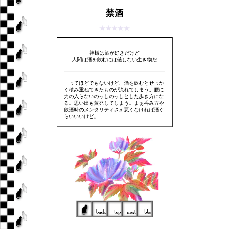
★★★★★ (114, 28)
